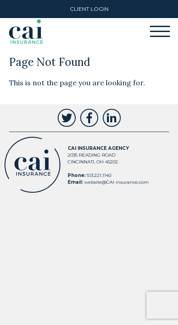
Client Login (89, 8)
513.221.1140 (99, 175)
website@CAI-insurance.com (116, 182)
